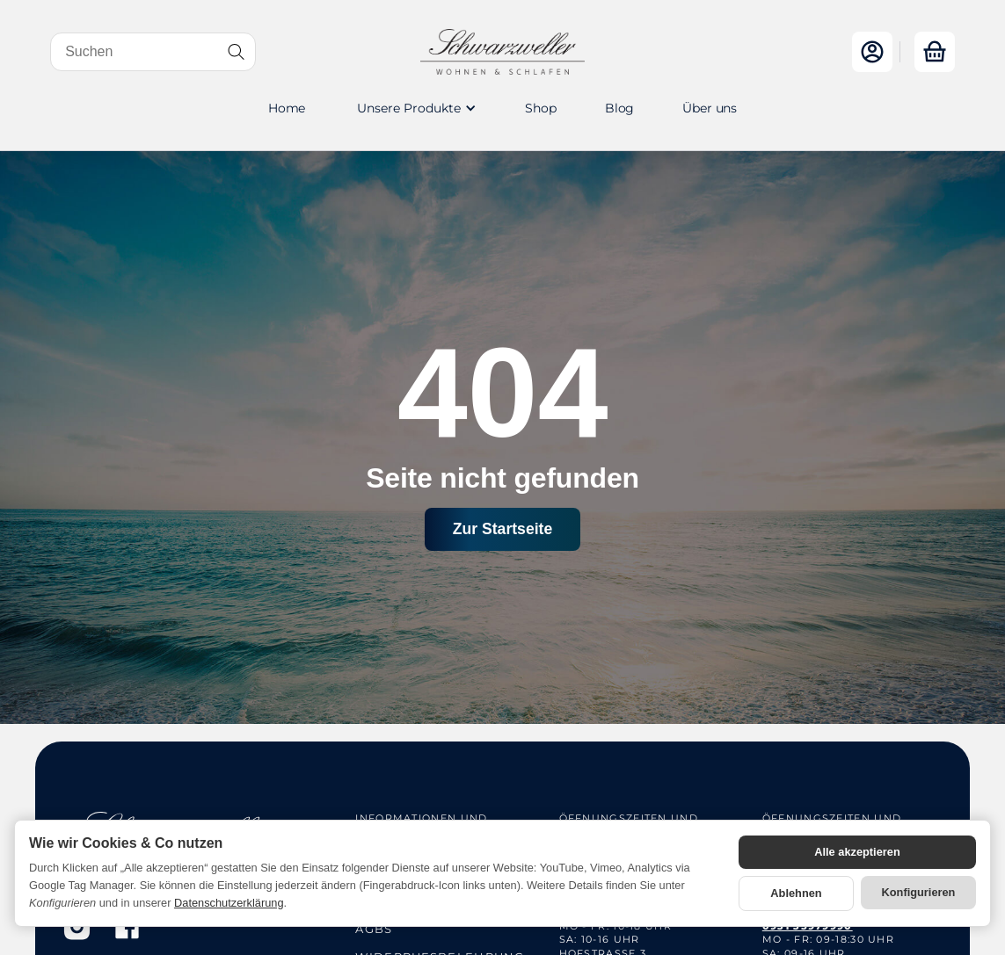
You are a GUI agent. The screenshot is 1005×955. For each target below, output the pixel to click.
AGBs (373, 929)
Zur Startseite (502, 529)
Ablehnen (795, 893)
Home (286, 108)
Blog (619, 108)
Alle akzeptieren (856, 851)
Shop (540, 108)
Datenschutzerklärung (228, 902)
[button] (415, 108)
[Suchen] (153, 52)
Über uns (709, 108)
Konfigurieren (919, 892)
